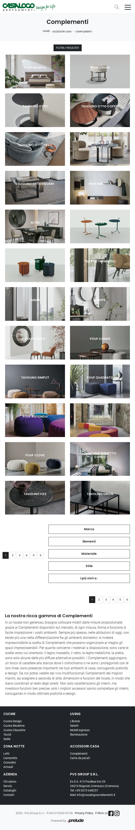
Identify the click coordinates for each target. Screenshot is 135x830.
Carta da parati (80, 758)
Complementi (84, 31)
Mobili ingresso (80, 730)
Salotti (74, 725)
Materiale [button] (89, 554)
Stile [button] (89, 566)
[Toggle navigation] (128, 7)
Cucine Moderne (14, 725)
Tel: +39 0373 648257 (84, 790)
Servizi (7, 786)
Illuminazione (78, 734)
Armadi (8, 767)
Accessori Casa (62, 31)
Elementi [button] (89, 541)
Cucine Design (12, 721)
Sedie (6, 739)
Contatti (8, 795)
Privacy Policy (84, 813)
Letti (6, 753)
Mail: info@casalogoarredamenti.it (92, 795)
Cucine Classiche (14, 730)
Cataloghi (9, 790)
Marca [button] (89, 529)
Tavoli (7, 734)
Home (46, 31)
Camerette (10, 758)
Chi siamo (9, 781)
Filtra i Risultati (67, 48)
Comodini (9, 762)
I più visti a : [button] (89, 578)
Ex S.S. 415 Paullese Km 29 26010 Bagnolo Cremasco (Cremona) (94, 784)
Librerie (75, 721)
